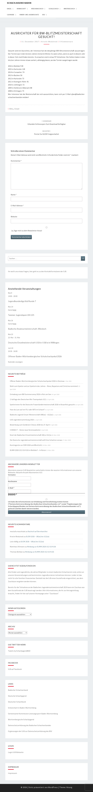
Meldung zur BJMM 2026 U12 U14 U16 (41, 546)
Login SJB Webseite (15, 752)
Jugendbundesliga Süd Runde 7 (22, 301)
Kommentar (16, 161)
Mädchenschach (37, 9)
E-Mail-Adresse (17, 205)
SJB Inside (10, 15)
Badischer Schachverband (18, 690)
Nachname (12, 481)
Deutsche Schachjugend (17, 696)
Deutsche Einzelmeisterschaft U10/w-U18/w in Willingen (33, 342)
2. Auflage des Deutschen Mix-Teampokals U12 (28, 399)
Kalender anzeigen (15, 362)
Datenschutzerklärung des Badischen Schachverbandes (29, 725)
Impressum (12, 773)
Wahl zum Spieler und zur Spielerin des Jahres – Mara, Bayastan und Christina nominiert (44, 386)
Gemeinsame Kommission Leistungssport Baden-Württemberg (33, 713)
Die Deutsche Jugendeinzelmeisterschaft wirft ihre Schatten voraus (36, 440)
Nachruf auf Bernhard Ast (38, 531)
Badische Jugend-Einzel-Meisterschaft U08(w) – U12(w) (31, 414)
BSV (43, 15)
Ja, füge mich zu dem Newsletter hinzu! (46, 229)
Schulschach (54, 9)
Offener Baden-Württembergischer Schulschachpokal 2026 (35, 356)
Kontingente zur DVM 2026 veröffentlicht (26, 445)
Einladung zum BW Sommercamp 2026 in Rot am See (30, 394)
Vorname (12, 475)
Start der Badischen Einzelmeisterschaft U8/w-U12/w (30, 435)
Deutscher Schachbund (17, 702)
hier (31, 271)
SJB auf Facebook (15, 669)
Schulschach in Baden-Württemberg (22, 708)
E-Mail (11, 488)
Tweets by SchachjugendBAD (19, 651)
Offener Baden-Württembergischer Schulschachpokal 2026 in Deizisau (37, 381)
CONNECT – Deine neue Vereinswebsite (25, 430)
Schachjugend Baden (19, 2)
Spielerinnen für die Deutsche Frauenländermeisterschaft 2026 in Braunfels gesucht (42, 404)
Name (14, 194)
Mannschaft (21, 9)
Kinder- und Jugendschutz (29, 15)
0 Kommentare (66, 42)
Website (14, 216)
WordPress (53, 787)
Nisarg (69, 787)
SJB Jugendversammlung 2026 (22, 420)
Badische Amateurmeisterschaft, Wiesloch (27, 328)
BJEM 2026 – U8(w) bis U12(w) (37, 536)
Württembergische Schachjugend (21, 719)
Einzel (9, 9)
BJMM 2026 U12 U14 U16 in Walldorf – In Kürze (28, 450)
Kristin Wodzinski (49, 42)
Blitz (11, 109)
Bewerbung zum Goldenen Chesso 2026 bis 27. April (30, 425)
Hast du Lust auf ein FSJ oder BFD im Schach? (27, 409)
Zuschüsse (54, 593)
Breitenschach (69, 9)
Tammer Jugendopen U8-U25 (21, 315)
